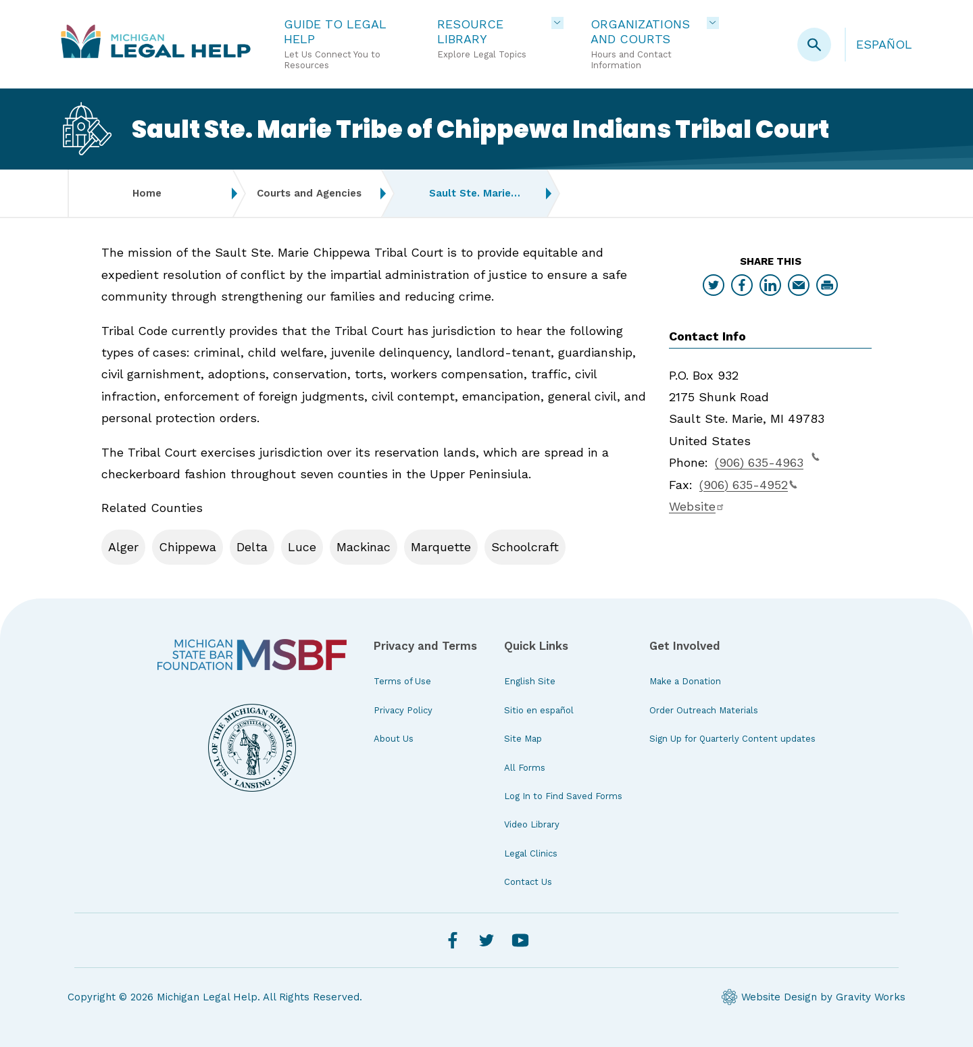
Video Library (531, 824)
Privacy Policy (403, 710)
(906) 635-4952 (748, 485)
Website (697, 506)
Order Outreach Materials (703, 710)
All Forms (524, 768)
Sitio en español (539, 710)
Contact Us (528, 882)
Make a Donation (685, 681)
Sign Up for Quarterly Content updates (732, 739)
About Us (394, 739)
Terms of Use (402, 681)
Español (884, 44)
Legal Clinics (530, 853)
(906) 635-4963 (767, 460)
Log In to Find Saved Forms (563, 796)
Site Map (523, 739)
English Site (529, 681)
